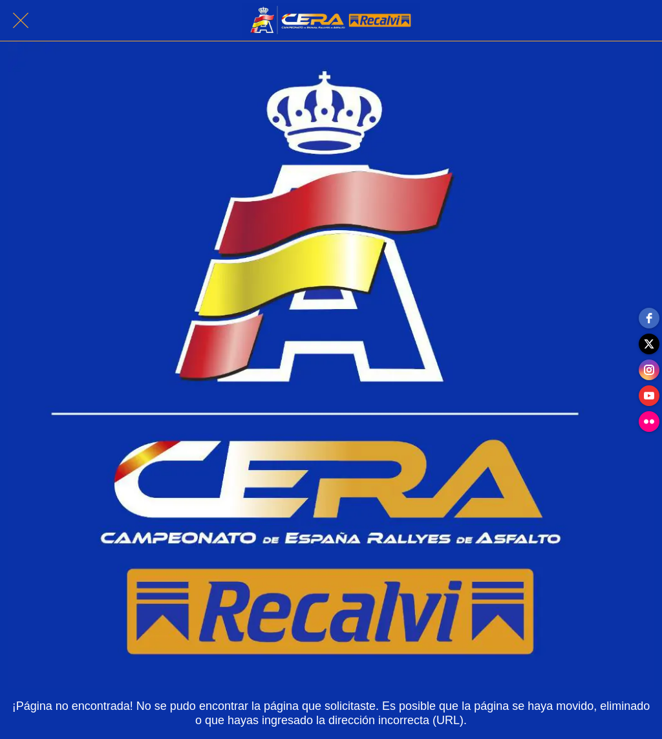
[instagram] (649, 369)
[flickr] (649, 421)
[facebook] (649, 318)
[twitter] (649, 344)
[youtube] (649, 395)
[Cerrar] (20, 20)
